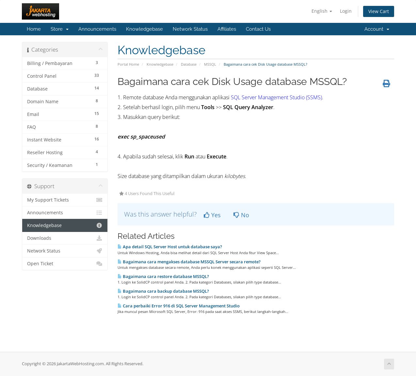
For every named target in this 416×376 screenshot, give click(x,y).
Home (34, 29)
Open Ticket (65, 264)
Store (60, 29)
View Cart (378, 11)
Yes (212, 215)
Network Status (190, 29)
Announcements (97, 29)
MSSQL (210, 64)
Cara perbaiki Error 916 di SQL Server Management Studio (179, 306)
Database (189, 64)
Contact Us (258, 29)
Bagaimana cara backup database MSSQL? (163, 291)
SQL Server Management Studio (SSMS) (276, 97)
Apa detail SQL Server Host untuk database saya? (170, 247)
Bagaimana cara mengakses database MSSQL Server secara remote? (189, 262)
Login (346, 11)
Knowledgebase (144, 29)
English (322, 11)
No (241, 215)
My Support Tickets (65, 200)
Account (376, 29)
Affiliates (226, 29)
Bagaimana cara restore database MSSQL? (163, 276)
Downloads (65, 238)
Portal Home (128, 64)
